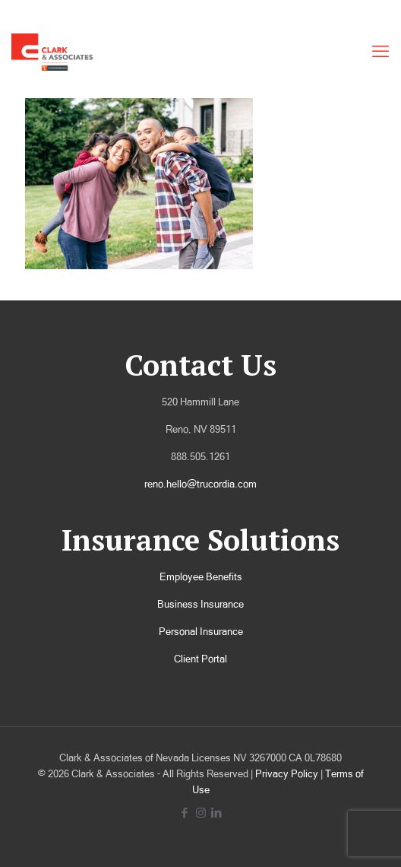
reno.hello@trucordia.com (200, 484)
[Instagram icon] (201, 812)
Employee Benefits (200, 577)
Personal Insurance (201, 631)
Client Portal (200, 659)
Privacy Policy (286, 774)
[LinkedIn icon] (217, 812)
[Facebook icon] (185, 812)
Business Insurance (200, 604)
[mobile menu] (380, 52)
